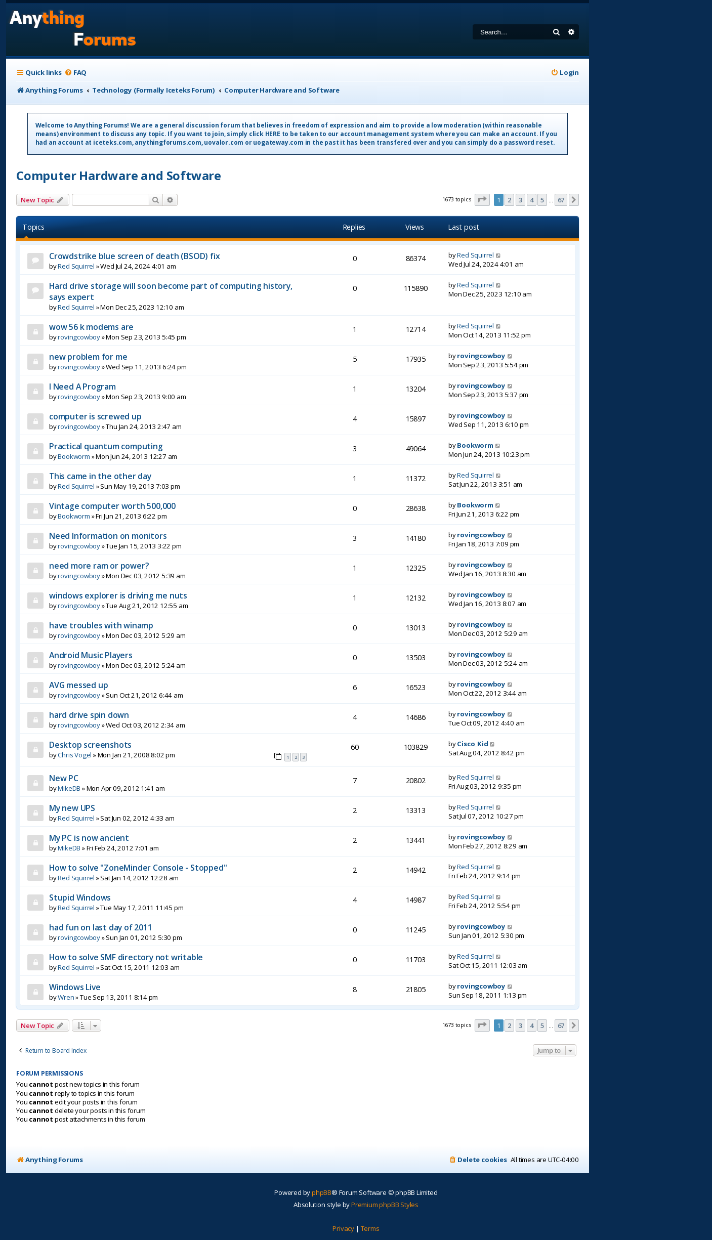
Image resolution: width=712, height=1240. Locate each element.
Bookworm (74, 456)
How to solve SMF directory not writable (126, 957)
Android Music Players (91, 655)
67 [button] (561, 199)
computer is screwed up (95, 416)
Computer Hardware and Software (118, 175)
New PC (63, 778)
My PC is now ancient (89, 837)
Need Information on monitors (107, 535)
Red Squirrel (76, 266)
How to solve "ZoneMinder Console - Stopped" (138, 867)
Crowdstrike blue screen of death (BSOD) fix (134, 256)
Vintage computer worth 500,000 (112, 505)
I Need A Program (82, 386)
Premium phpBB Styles (384, 1204)
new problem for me (88, 356)
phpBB (321, 1192)
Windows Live (75, 987)
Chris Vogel (75, 754)
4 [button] (531, 199)
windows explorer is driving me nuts (118, 595)
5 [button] (542, 199)
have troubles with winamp (101, 625)
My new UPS (72, 808)
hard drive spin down (89, 714)
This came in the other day (100, 476)
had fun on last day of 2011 (100, 927)
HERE (272, 134)
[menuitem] (75, 72)
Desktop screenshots (90, 744)
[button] (482, 200)
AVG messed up (78, 685)
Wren (66, 997)
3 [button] (520, 199)
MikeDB (69, 788)
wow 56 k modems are (91, 326)
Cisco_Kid (472, 743)
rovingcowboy (79, 336)
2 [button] (509, 199)
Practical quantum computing (106, 446)
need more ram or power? (99, 565)
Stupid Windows (80, 897)
